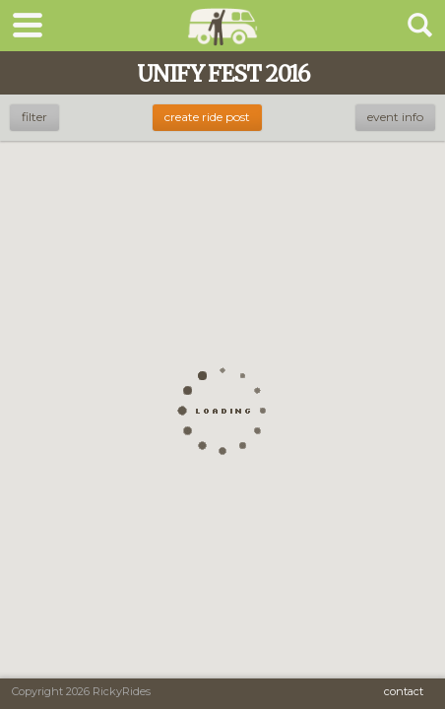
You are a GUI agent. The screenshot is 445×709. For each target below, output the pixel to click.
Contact (403, 691)
